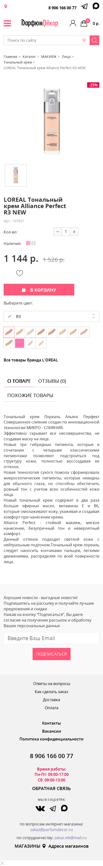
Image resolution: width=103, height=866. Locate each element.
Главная (10, 56)
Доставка (51, 699)
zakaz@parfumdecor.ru (51, 829)
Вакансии (51, 731)
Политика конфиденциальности (51, 739)
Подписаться (51, 654)
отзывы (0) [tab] (52, 381)
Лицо (66, 56)
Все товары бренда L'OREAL (31, 360)
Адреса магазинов (65, 846)
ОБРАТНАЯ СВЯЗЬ (51, 788)
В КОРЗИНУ (39, 290)
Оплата (51, 707)
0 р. (92, 22)
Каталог (29, 56)
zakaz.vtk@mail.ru (70, 837)
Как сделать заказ (51, 691)
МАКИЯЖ (48, 56)
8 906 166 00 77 (62, 8)
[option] (51, 121)
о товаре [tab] (19, 381)
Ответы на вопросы (51, 683)
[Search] (94, 40)
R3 (14, 316)
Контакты (51, 723)
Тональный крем (18, 62)
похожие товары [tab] (30, 395)
